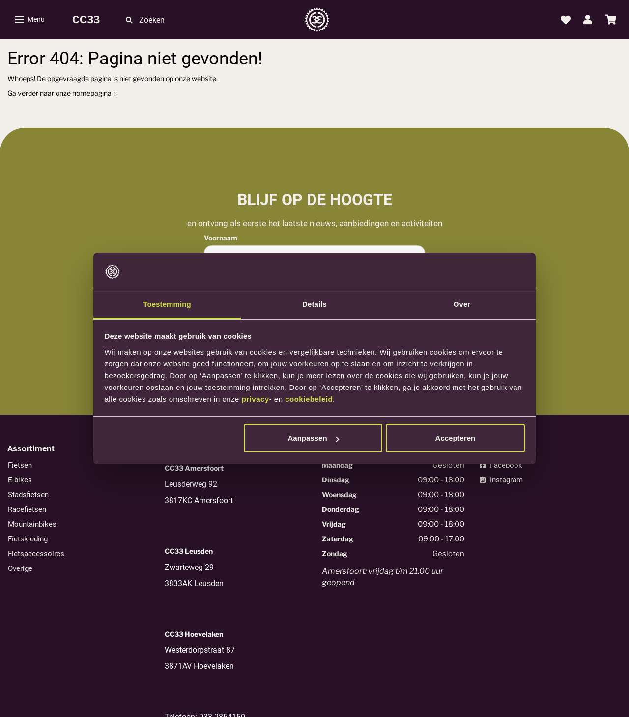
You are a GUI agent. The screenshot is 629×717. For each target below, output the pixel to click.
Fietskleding (28, 539)
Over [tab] (462, 304)
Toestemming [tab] (167, 304)
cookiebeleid (309, 399)
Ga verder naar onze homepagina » (61, 93)
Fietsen (20, 465)
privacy (255, 399)
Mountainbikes (32, 524)
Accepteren (455, 438)
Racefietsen (27, 509)
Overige (20, 568)
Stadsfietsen (28, 494)
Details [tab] (314, 304)
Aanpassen (313, 438)
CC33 (86, 20)
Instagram (501, 480)
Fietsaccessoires (36, 553)
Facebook (501, 465)
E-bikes (20, 480)
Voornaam (220, 238)
